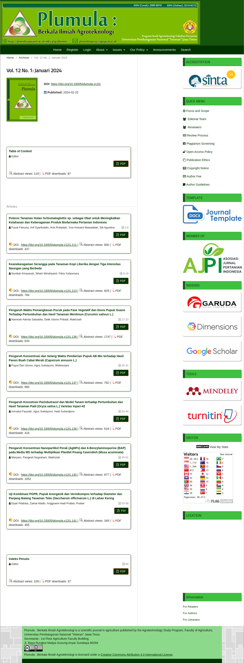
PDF (122, 163)
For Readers (190, 606)
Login (87, 49)
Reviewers (192, 127)
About (100, 49)
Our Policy (138, 49)
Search (186, 49)
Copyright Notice (196, 168)
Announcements (164, 49)
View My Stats (219, 447)
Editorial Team (194, 119)
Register (72, 49)
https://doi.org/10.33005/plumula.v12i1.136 (49, 336)
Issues (118, 49)
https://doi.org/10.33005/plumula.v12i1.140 (49, 474)
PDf (123, 510)
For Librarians (191, 619)
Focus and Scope (196, 111)
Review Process (195, 135)
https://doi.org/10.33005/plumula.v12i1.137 (49, 382)
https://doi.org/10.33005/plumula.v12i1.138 (49, 428)
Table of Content (20, 151)
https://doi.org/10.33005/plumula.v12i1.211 (49, 244)
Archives (24, 57)
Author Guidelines (196, 184)
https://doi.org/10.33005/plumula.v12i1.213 (49, 290)
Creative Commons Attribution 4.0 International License (136, 654)
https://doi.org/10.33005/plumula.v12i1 (76, 84)
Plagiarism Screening (198, 143)
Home (57, 49)
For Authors (190, 613)
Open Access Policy (198, 151)
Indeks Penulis (19, 559)
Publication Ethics (196, 160)
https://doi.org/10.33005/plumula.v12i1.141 (49, 520)
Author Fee (192, 176)
